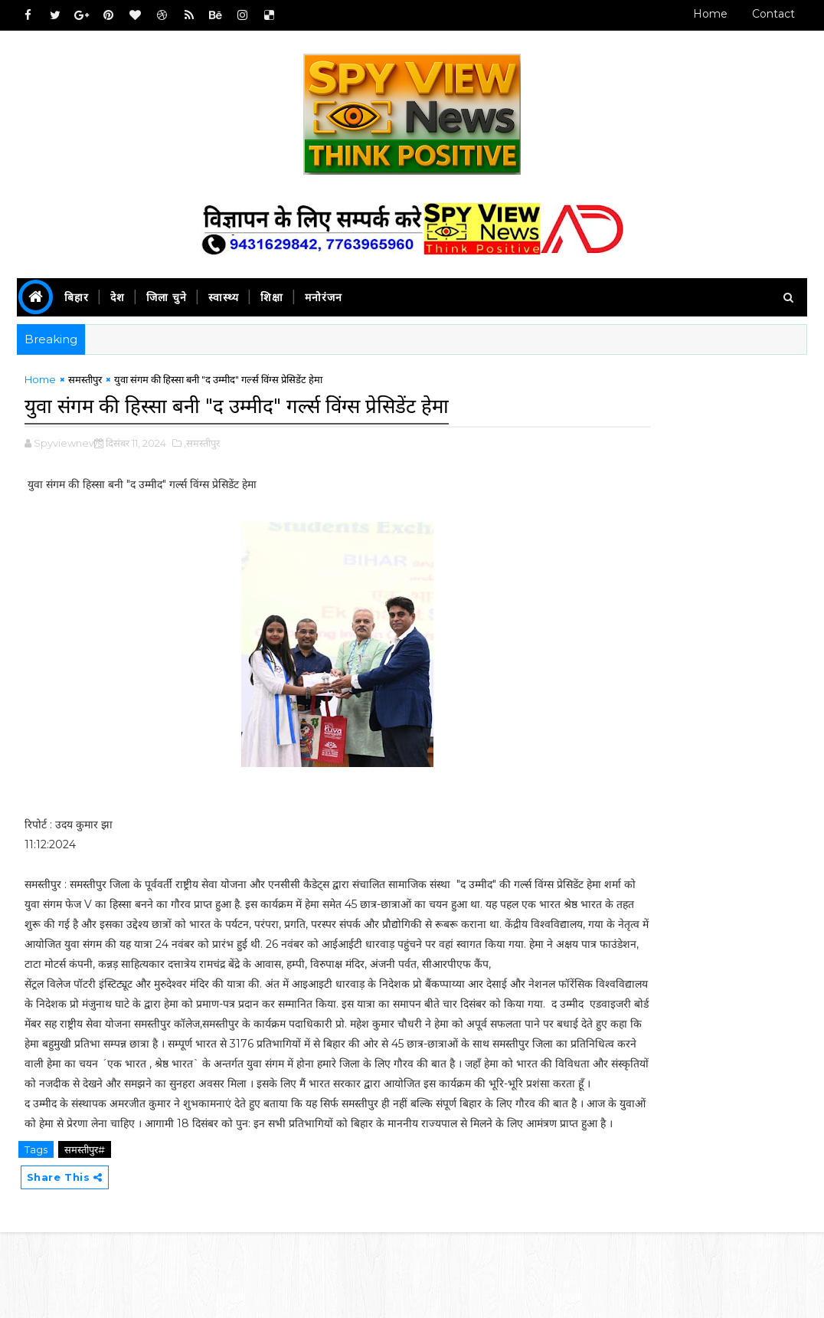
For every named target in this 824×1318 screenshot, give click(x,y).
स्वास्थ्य (223, 297)
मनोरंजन (323, 297)
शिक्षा (271, 297)
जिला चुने (166, 297)
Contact (773, 14)
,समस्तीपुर (202, 446)
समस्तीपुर (85, 385)
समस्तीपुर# (84, 1232)
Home (710, 14)
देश (117, 297)
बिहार (76, 297)
